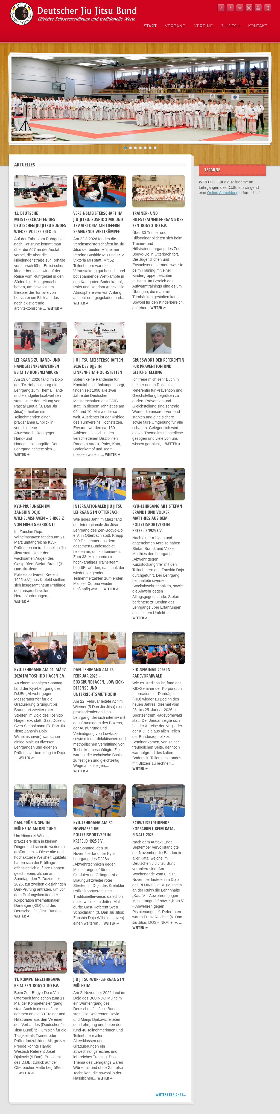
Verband (175, 26)
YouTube (258, 8)
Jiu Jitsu (230, 26)
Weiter (53, 308)
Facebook (230, 8)
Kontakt (257, 26)
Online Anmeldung (222, 192)
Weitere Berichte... (171, 1094)
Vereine (203, 26)
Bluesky (239, 8)
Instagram (249, 8)
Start (150, 26)
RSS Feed (221, 8)
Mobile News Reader (267, 8)
